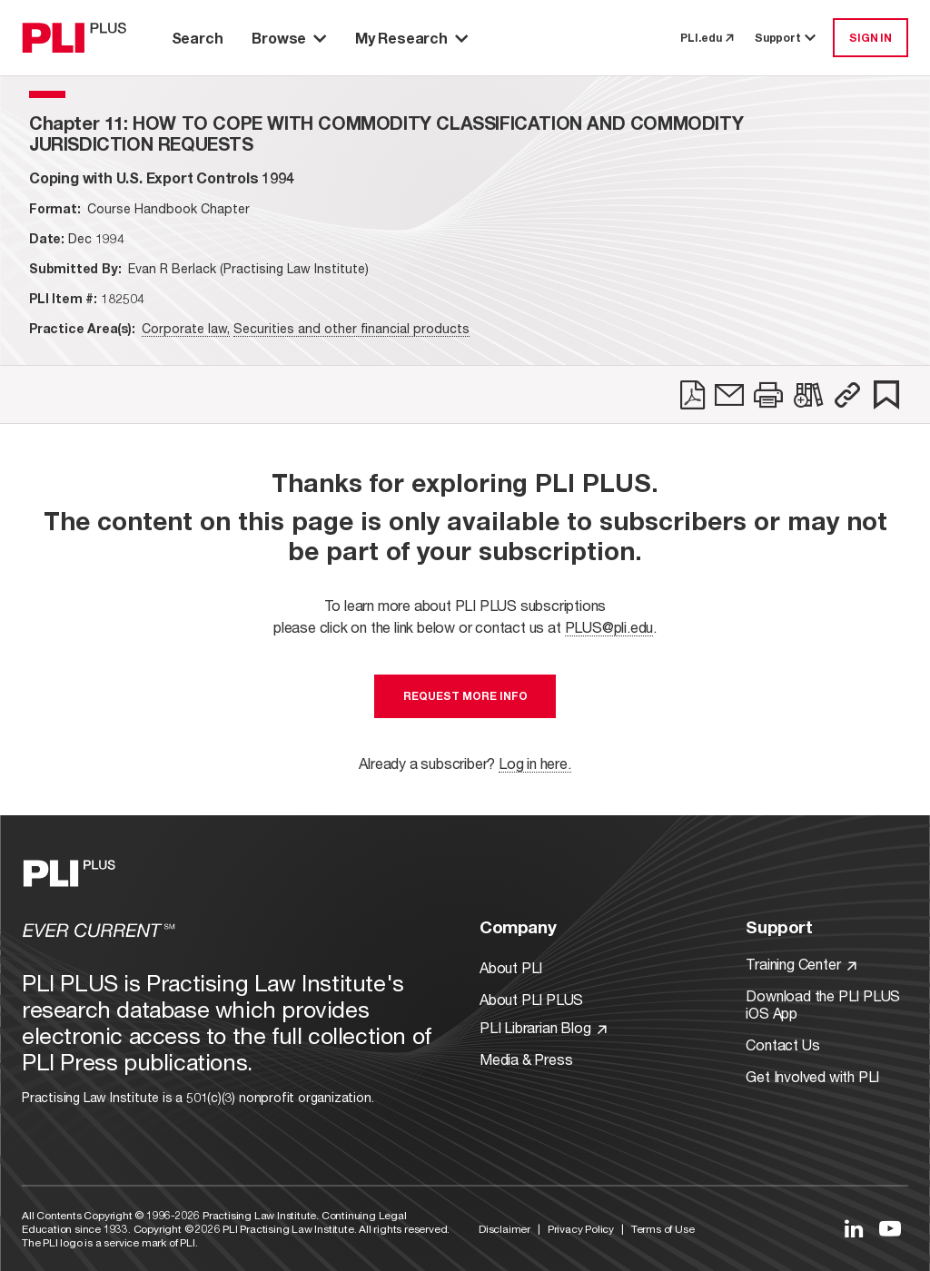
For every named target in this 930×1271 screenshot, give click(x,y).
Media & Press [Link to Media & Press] (526, 1059)
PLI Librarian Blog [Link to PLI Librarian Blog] (543, 1027)
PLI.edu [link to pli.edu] (706, 37)
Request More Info (465, 696)
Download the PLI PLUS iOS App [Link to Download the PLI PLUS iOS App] (823, 1004)
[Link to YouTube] (890, 1228)
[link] (692, 394)
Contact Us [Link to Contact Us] (782, 1044)
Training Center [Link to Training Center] (801, 963)
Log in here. (535, 763)
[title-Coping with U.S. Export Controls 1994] (161, 177)
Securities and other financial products (351, 328)
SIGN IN (870, 37)
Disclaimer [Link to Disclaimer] (504, 1229)
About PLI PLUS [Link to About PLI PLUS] (531, 999)
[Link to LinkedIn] (854, 1228)
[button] (847, 394)
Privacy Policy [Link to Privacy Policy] (581, 1229)
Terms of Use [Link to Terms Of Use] (663, 1229)
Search (197, 37)
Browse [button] (289, 37)
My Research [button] (411, 37)
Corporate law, (186, 328)
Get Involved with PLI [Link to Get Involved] (812, 1076)
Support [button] (786, 37)
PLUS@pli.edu (609, 627)
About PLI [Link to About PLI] (511, 967)
